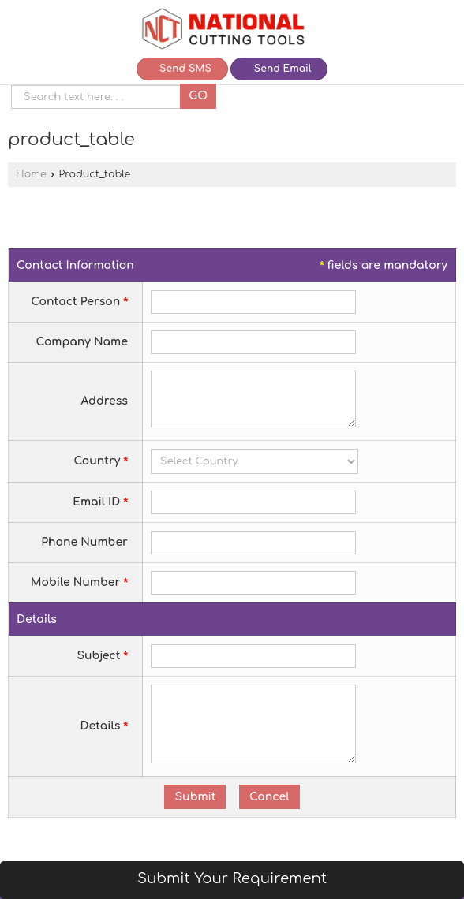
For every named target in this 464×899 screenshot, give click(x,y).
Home (31, 174)
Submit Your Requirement (232, 878)
